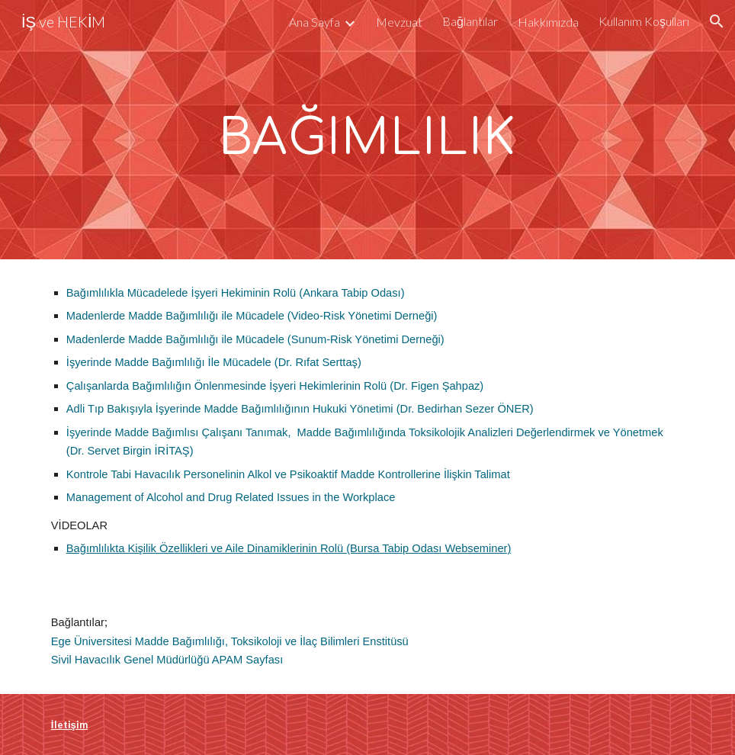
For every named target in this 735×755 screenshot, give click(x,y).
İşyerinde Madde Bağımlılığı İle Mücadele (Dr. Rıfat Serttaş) (213, 362)
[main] (368, 130)
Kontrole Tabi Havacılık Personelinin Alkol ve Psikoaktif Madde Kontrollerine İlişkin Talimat (288, 474)
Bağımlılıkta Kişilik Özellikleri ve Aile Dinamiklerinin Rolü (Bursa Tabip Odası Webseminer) (288, 548)
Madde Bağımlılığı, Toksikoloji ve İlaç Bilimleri (247, 641)
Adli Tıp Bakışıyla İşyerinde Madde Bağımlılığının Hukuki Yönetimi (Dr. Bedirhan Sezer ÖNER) (300, 409)
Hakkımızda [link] (548, 21)
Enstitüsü (385, 641)
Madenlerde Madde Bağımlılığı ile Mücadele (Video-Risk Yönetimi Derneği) (252, 316)
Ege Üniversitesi (93, 641)
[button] (716, 21)
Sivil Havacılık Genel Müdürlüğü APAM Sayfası (167, 660)
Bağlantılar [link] (470, 21)
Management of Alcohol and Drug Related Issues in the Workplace (231, 497)
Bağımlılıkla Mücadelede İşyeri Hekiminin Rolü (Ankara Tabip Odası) (235, 293)
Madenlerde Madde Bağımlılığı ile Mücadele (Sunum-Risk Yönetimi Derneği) (255, 339)
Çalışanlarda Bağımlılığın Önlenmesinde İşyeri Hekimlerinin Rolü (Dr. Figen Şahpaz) (274, 386)
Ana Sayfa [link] (314, 21)
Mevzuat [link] (399, 21)
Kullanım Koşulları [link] (644, 21)
